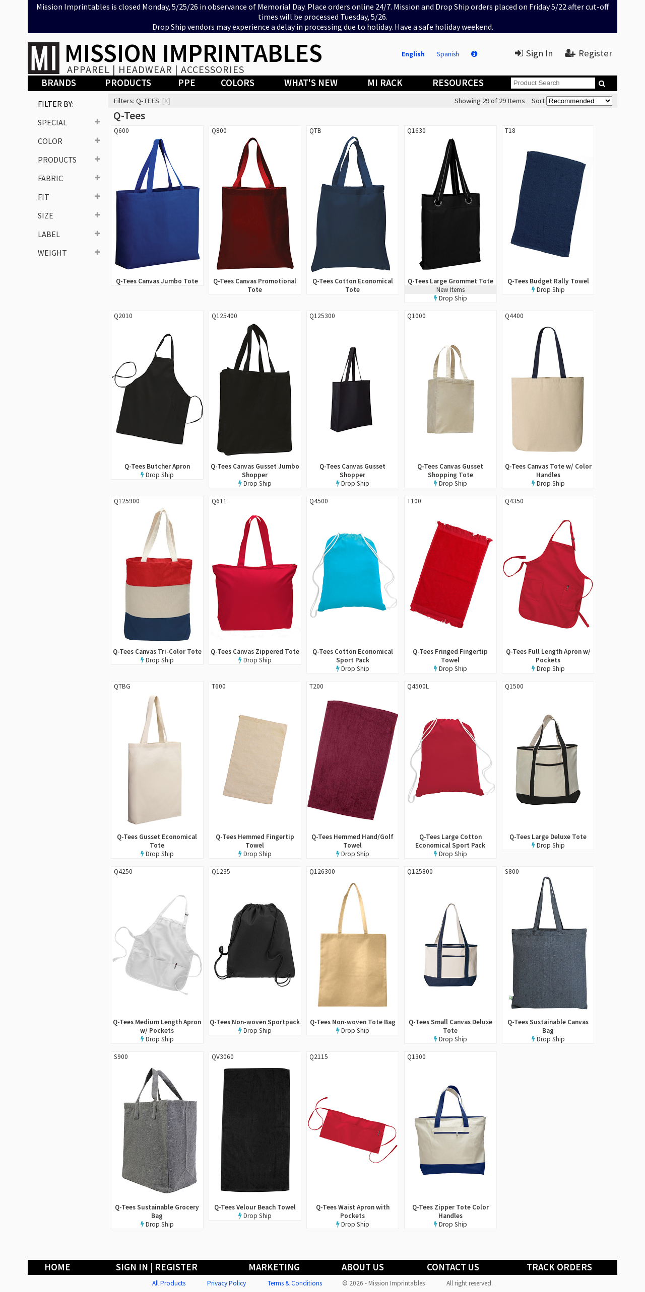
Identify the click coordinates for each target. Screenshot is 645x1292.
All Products (168, 1283)
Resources (458, 83)
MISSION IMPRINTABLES (193, 53)
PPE (187, 83)
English (413, 54)
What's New (311, 83)
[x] (166, 100)
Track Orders (559, 1267)
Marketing (274, 1267)
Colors (237, 83)
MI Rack (385, 83)
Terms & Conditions (295, 1283)
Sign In (534, 53)
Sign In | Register (157, 1267)
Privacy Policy (226, 1283)
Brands (58, 83)
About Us (363, 1267)
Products (128, 83)
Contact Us (453, 1267)
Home (57, 1267)
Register (588, 53)
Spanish (448, 54)
